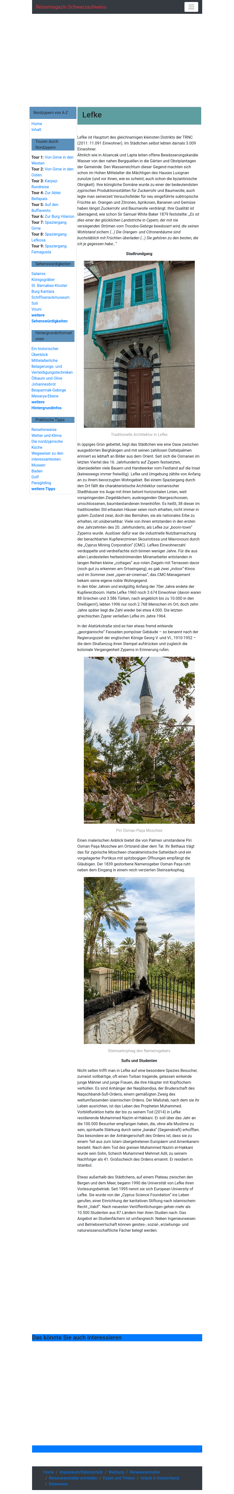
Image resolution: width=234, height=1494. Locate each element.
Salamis (39, 273)
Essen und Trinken (119, 1478)
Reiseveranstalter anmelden (73, 1478)
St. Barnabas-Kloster (49, 285)
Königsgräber (43, 279)
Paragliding (41, 483)
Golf (35, 477)
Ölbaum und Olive (47, 378)
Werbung (116, 1472)
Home (37, 123)
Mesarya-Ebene (45, 396)
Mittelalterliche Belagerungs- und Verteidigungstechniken (52, 366)
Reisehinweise (44, 429)
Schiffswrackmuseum (51, 297)
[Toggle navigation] (191, 7)
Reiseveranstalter (145, 1472)
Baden (37, 471)
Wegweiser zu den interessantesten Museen (47, 459)
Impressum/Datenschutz (81, 1472)
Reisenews (58, 1484)
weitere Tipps (43, 488)
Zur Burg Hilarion (59, 216)
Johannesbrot (44, 384)
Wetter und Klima (47, 435)
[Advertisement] (117, 60)
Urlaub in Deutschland (160, 1478)
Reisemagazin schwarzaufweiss (71, 7)
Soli (35, 303)
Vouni (37, 309)
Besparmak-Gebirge (49, 390)
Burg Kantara (43, 291)
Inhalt (36, 129)
